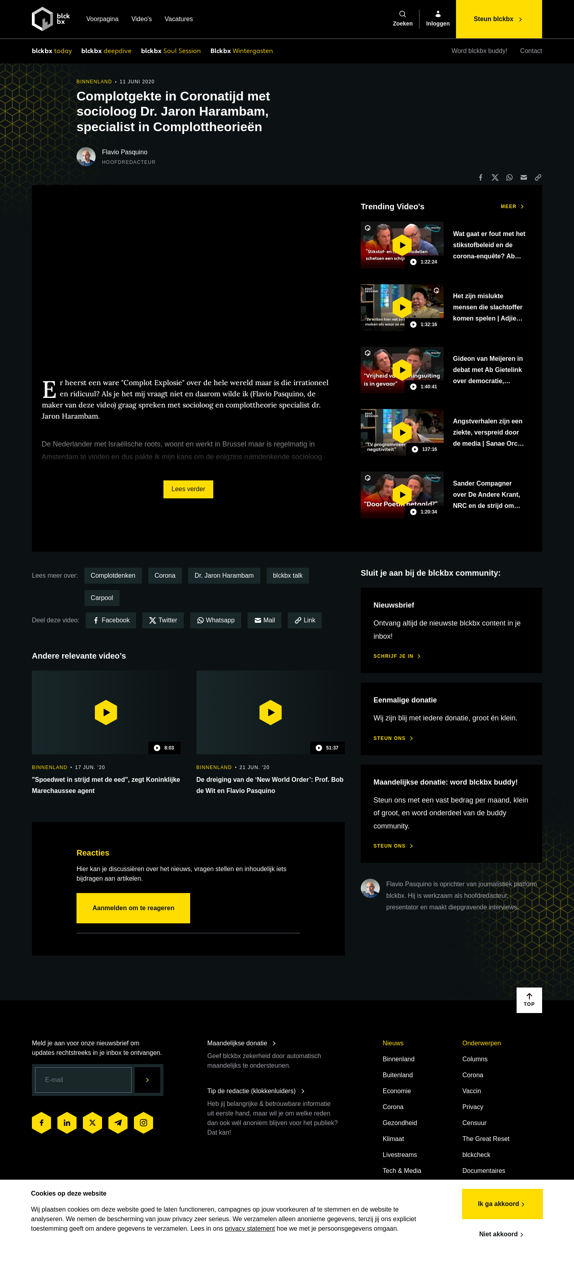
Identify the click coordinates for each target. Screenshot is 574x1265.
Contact (531, 50)
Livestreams (400, 1154)
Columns (475, 1059)
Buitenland (398, 1075)
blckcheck (476, 1154)
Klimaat (393, 1138)
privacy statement (276, 1228)
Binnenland (399, 1059)
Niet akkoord (501, 1234)
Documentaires (483, 1170)
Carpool (102, 597)
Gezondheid (400, 1122)
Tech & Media (402, 1170)
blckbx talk (288, 575)
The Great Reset (485, 1138)
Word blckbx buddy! (479, 50)
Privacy (472, 1107)
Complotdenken (113, 575)
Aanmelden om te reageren (133, 908)
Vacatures (179, 20)
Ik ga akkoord (501, 1204)
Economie (397, 1091)
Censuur (474, 1122)
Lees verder (188, 489)
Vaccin (471, 1091)
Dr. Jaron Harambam (224, 575)
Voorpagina (102, 20)
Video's (141, 20)
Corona (165, 575)
